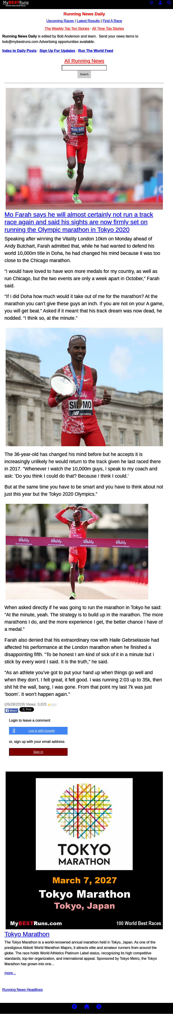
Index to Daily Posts (19, 51)
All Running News (84, 61)
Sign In (38, 752)
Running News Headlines (22, 990)
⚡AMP (52, 704)
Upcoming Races (60, 21)
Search (84, 74)
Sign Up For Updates (57, 51)
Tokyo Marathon (27, 934)
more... (10, 973)
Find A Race (112, 21)
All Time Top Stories (108, 29)
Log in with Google (42, 730)
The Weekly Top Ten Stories (67, 29)
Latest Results (88, 21)
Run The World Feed (95, 51)
